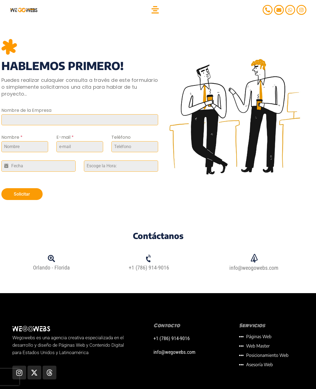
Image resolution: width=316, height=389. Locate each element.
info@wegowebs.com (174, 351)
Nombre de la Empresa (26, 110)
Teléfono (121, 137)
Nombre (12, 137)
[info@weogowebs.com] (253, 257)
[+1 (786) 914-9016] (149, 257)
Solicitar (22, 194)
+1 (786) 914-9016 (149, 266)
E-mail (65, 137)
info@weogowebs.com (253, 266)
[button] (155, 10)
